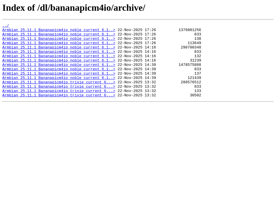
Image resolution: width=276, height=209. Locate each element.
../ (5, 26)
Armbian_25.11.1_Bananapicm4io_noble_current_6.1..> (58, 31)
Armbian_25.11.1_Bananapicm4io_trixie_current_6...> (58, 94)
